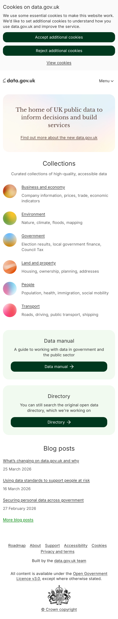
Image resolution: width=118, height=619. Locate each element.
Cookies (99, 545)
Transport (31, 306)
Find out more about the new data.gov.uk (59, 137)
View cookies (59, 62)
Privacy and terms (58, 551)
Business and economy (43, 187)
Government (33, 235)
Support (52, 545)
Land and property (39, 263)
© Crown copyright (59, 609)
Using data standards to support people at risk (46, 480)
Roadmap (17, 545)
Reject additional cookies (59, 50)
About (35, 545)
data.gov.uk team (70, 560)
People (28, 284)
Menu (105, 81)
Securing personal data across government (43, 500)
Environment (33, 214)
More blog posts (18, 519)
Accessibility (75, 545)
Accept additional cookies (59, 37)
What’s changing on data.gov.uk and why (41, 460)
